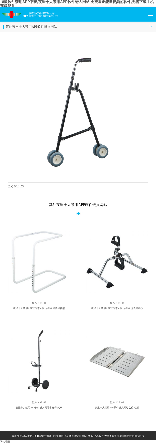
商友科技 (139, 435)
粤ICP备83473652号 (93, 435)
